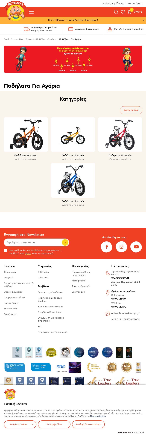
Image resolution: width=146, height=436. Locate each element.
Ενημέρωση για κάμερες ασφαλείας (51, 319)
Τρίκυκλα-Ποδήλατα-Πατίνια (41, 39)
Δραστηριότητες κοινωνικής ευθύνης (19, 285)
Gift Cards (43, 277)
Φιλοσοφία (10, 272)
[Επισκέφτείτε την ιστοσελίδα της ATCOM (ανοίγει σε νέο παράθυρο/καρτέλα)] (131, 432)
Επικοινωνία (10, 308)
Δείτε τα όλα (131, 110)
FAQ (40, 326)
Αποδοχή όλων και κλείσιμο (88, 424)
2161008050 (120, 278)
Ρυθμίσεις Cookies (18, 424)
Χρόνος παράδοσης (113, 3)
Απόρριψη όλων (54, 424)
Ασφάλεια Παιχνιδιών (49, 312)
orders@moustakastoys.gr (125, 313)
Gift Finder (43, 272)
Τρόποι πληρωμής (81, 286)
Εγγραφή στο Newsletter (24, 235)
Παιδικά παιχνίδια (13, 39)
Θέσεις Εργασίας (13, 292)
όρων (28, 253)
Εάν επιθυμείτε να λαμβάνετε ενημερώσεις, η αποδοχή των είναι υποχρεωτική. (33, 252)
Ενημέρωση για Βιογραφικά (52, 332)
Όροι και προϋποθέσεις (50, 292)
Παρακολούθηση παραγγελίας (81, 274)
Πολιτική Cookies (98, 416)
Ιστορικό (8, 277)
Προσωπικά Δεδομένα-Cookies (50, 299)
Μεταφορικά (78, 280)
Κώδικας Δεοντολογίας (50, 306)
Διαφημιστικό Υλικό (14, 297)
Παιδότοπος (10, 314)
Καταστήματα (135, 3)
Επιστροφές (78, 292)
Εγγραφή (65, 242)
